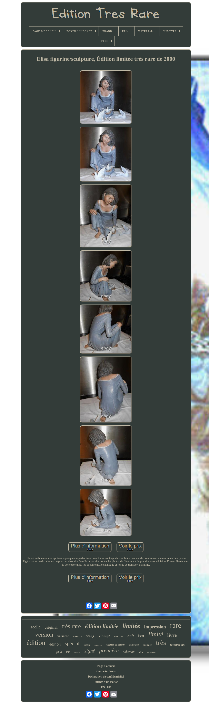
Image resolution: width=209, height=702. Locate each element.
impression (155, 626)
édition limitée (101, 626)
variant (77, 652)
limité (155, 634)
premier (147, 644)
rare (175, 625)
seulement (134, 645)
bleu (141, 652)
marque (118, 636)
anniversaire (115, 644)
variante (63, 636)
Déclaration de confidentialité (106, 676)
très (161, 642)
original (50, 627)
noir (131, 636)
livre (172, 635)
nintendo (98, 645)
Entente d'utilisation (105, 681)
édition (36, 642)
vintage (104, 636)
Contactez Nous (106, 671)
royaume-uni (177, 644)
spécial (72, 643)
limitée (131, 625)
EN (103, 687)
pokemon (129, 651)
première (109, 650)
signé (89, 650)
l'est (141, 636)
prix (59, 651)
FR (109, 687)
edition (55, 644)
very (90, 635)
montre (77, 636)
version (44, 634)
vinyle (87, 644)
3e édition (151, 652)
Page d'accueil (106, 666)
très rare (71, 626)
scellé (36, 627)
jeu (68, 651)
